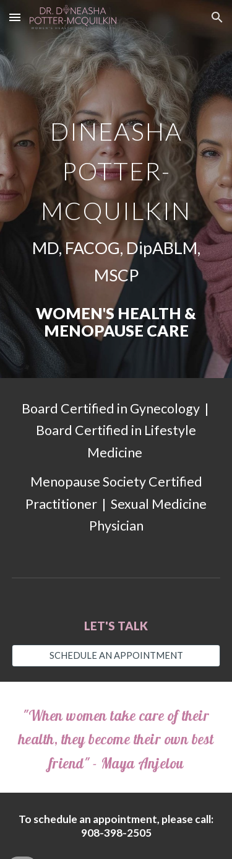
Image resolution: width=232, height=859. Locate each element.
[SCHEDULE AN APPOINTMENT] (116, 655)
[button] (15, 17)
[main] (116, 189)
